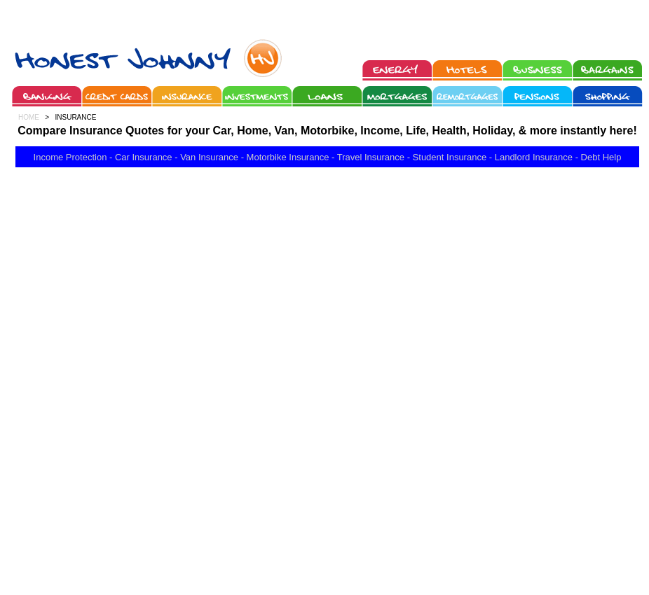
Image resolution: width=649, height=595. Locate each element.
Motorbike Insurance (288, 157)
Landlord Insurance (534, 157)
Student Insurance (450, 157)
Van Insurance (209, 157)
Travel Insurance (370, 157)
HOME (28, 117)
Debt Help (601, 157)
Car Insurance (143, 157)
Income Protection (70, 157)
